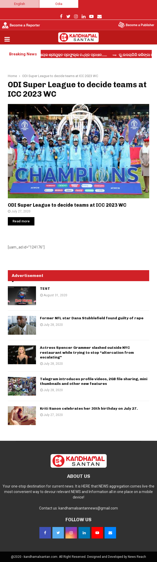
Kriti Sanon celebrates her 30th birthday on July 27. (89, 408)
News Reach (137, 557)
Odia (58, 4)
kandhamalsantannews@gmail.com (88, 508)
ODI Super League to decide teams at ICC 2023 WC (67, 205)
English (19, 4)
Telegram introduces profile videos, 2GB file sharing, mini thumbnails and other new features (93, 381)
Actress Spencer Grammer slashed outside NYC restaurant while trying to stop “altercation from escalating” (87, 352)
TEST (45, 288)
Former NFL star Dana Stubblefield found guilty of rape (91, 318)
